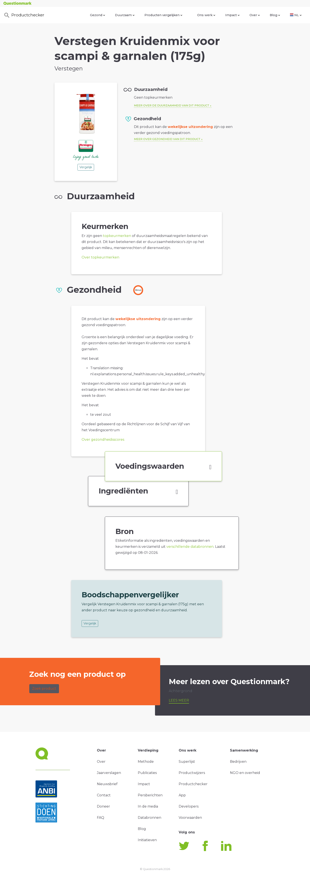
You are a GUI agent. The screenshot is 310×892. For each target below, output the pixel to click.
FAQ (100, 818)
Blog (275, 15)
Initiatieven (147, 840)
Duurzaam (125, 15)
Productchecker (23, 15)
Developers (188, 806)
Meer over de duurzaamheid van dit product (171, 105)
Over (255, 15)
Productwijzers (192, 773)
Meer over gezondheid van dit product (167, 139)
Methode (146, 762)
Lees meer (179, 700)
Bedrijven (238, 762)
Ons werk (206, 15)
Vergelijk (85, 167)
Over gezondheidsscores (103, 439)
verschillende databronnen (190, 547)
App (182, 795)
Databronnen (149, 818)
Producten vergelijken (163, 15)
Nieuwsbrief (107, 784)
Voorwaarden (190, 818)
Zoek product (44, 689)
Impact (232, 15)
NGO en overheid (245, 773)
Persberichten (150, 795)
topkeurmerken (117, 236)
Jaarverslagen (109, 773)
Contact (104, 795)
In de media (148, 806)
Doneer (103, 806)
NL (296, 15)
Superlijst (187, 762)
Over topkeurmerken (100, 257)
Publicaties (147, 773)
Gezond (97, 15)
